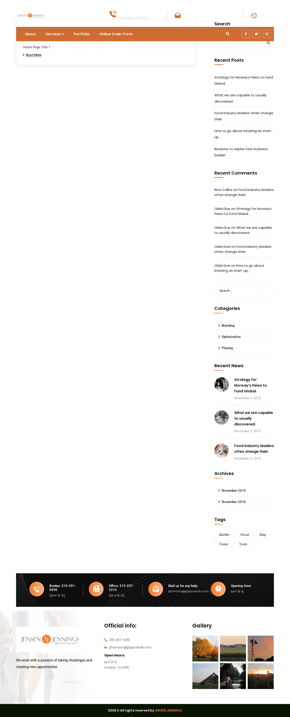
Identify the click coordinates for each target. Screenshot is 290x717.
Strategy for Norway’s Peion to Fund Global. (243, 80)
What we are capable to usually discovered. (240, 98)
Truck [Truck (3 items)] (243, 544)
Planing (227, 348)
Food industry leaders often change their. (243, 116)
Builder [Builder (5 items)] (224, 535)
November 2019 (234, 491)
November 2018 (234, 502)
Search (268, 42)
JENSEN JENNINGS (168, 710)
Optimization (231, 337)
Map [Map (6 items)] (263, 535)
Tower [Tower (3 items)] (223, 544)
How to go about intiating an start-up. (243, 134)
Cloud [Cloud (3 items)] (244, 535)
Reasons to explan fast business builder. (241, 152)
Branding (228, 326)
